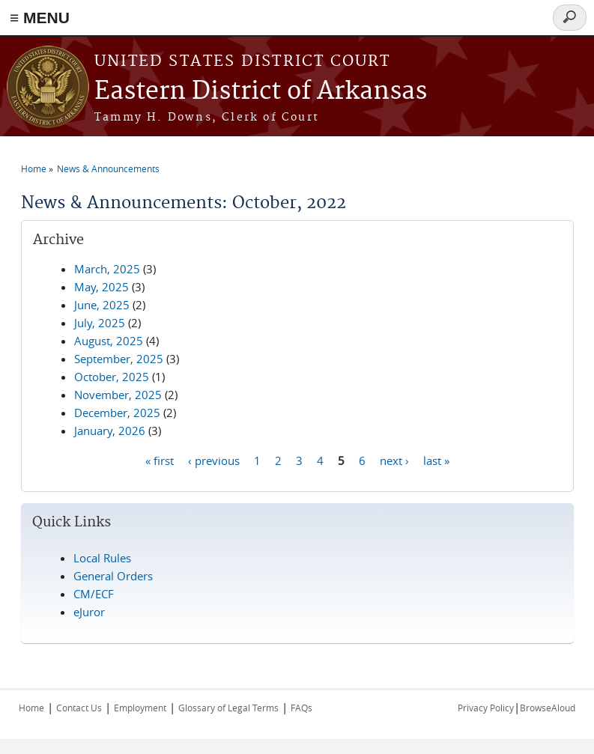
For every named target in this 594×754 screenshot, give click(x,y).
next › (394, 459)
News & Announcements (108, 168)
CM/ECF (93, 593)
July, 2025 (99, 322)
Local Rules (102, 557)
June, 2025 (102, 304)
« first (159, 459)
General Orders (113, 575)
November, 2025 (118, 394)
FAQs (301, 708)
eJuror (89, 611)
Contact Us (79, 708)
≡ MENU (40, 17)
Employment (140, 708)
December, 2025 (117, 412)
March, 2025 (107, 268)
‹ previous (214, 459)
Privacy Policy (486, 708)
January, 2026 (109, 430)
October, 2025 (111, 376)
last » (436, 459)
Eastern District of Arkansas (260, 91)
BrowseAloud (547, 708)
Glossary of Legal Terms (228, 708)
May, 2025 (101, 286)
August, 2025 (108, 340)
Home (33, 168)
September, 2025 (118, 358)
